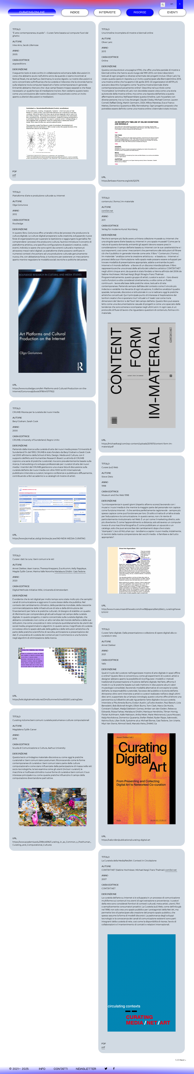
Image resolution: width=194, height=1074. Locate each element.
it (180, 4)
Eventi (172, 12)
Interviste (107, 12)
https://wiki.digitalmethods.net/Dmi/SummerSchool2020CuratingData (47, 699)
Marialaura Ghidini (64, 571)
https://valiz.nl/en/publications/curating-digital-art (126, 840)
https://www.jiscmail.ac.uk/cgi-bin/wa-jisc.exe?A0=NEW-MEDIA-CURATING (48, 538)
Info (42, 1069)
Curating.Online (32, 12)
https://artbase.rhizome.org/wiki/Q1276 (120, 181)
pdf (14, 175)
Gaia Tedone (79, 571)
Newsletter (86, 1069)
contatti (61, 1069)
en (171, 4)
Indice (74, 12)
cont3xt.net (108, 211)
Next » (183, 1060)
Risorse (140, 12)
